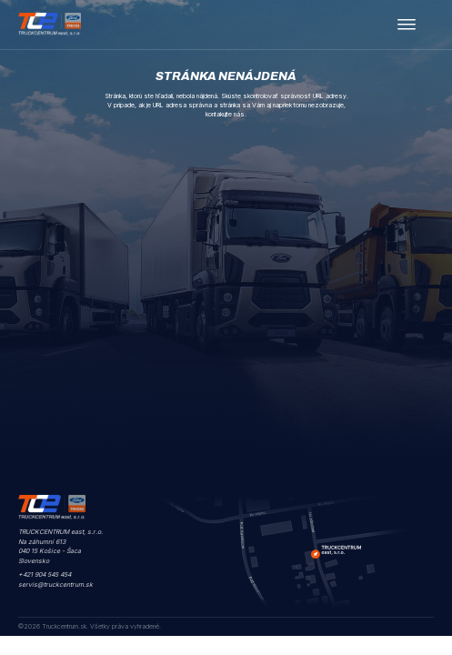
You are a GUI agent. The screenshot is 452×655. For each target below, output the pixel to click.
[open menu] (406, 25)
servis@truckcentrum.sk (55, 584)
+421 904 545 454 (44, 574)
